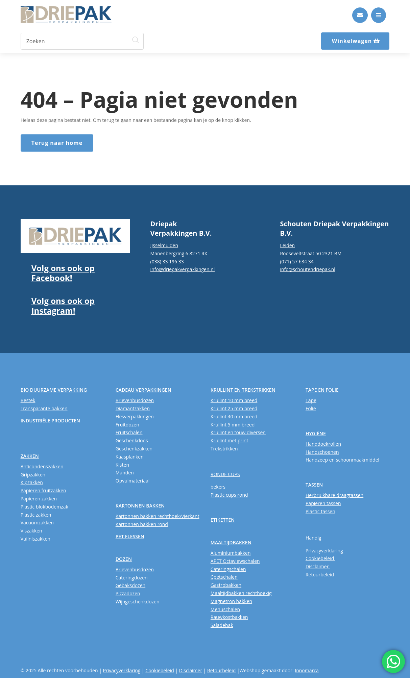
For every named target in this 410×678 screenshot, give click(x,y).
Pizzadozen (128, 593)
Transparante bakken (44, 408)
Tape (311, 400)
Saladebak (222, 625)
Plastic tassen (320, 511)
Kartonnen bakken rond (142, 524)
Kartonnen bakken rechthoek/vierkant (157, 516)
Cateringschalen (228, 569)
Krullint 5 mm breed (233, 424)
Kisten (122, 465)
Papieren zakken (39, 498)
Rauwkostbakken (229, 617)
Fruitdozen (127, 424)
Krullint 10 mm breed (234, 400)
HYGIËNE (316, 433)
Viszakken (31, 530)
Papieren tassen (323, 503)
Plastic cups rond (229, 495)
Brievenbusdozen (135, 400)
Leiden (287, 245)
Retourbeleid (320, 574)
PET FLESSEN (130, 536)
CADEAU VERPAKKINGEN (143, 390)
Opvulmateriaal (133, 480)
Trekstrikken (224, 448)
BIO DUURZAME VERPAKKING (54, 390)
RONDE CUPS (225, 474)
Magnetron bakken (231, 601)
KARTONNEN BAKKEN (140, 505)
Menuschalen (225, 609)
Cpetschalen (224, 577)
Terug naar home (57, 143)
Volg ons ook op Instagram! (63, 305)
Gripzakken (33, 474)
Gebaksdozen (130, 585)
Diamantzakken (133, 408)
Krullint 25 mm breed (234, 408)
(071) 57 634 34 (296, 261)
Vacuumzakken (37, 522)
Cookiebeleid (320, 558)
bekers (218, 487)
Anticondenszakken (42, 466)
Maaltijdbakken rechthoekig (241, 593)
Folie (311, 408)
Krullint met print (229, 440)
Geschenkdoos (132, 440)
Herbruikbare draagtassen (334, 495)
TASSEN (314, 484)
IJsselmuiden (164, 245)
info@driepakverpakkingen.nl (182, 269)
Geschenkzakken (134, 448)
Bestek (28, 400)
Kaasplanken (130, 456)
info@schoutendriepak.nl (307, 269)
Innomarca (306, 670)
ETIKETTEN (223, 520)
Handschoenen (322, 452)
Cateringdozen (132, 577)
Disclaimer (318, 566)
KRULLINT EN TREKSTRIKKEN (243, 390)
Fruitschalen (129, 432)
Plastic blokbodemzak (44, 506)
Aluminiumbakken (231, 553)
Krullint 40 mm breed (234, 416)
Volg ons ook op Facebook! (63, 272)
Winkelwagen (352, 41)
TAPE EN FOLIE (322, 390)
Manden (125, 472)
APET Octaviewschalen (235, 561)
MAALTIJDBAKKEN (231, 542)
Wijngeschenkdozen (138, 601)
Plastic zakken (36, 515)
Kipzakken (32, 482)
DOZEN (124, 559)
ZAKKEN (30, 456)
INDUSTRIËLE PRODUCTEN (50, 420)
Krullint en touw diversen (238, 432)
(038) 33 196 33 (167, 261)
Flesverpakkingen (135, 416)
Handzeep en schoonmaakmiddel (342, 460)
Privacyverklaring (324, 550)
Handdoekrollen (323, 444)
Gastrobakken (226, 585)
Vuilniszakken (35, 539)
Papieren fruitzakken (43, 490)
